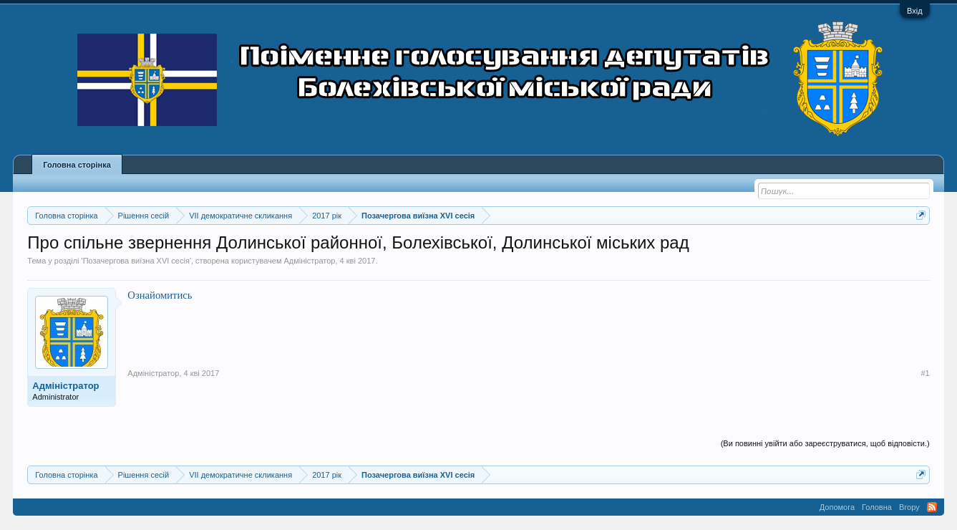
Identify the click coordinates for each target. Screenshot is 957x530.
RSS (932, 507)
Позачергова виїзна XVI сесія (136, 260)
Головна (877, 507)
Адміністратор (310, 260)
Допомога (837, 507)
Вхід (915, 10)
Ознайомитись (159, 295)
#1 (924, 373)
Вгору (909, 507)
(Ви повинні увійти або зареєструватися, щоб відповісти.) (825, 443)
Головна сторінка (76, 164)
